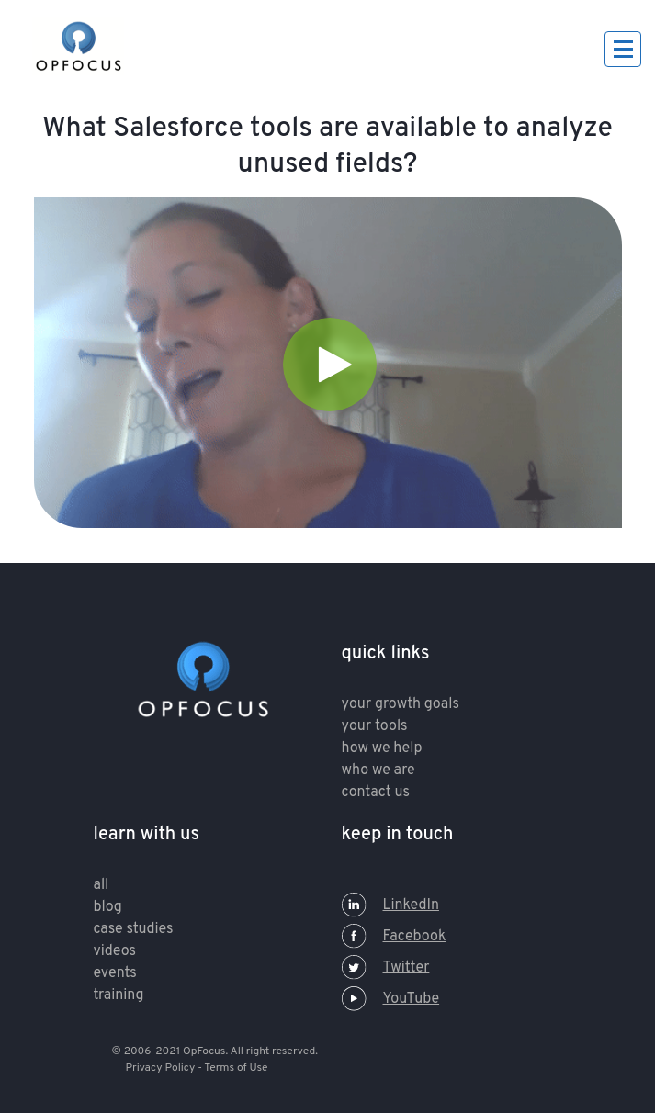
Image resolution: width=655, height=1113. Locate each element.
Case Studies (134, 929)
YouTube (391, 999)
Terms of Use (235, 1068)
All (101, 885)
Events (115, 973)
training (119, 995)
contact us (376, 792)
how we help (382, 748)
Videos (115, 951)
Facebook (394, 937)
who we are (378, 770)
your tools (375, 726)
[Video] (328, 362)
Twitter (386, 968)
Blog (108, 907)
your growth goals (400, 704)
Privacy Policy (161, 1068)
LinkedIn (390, 905)
